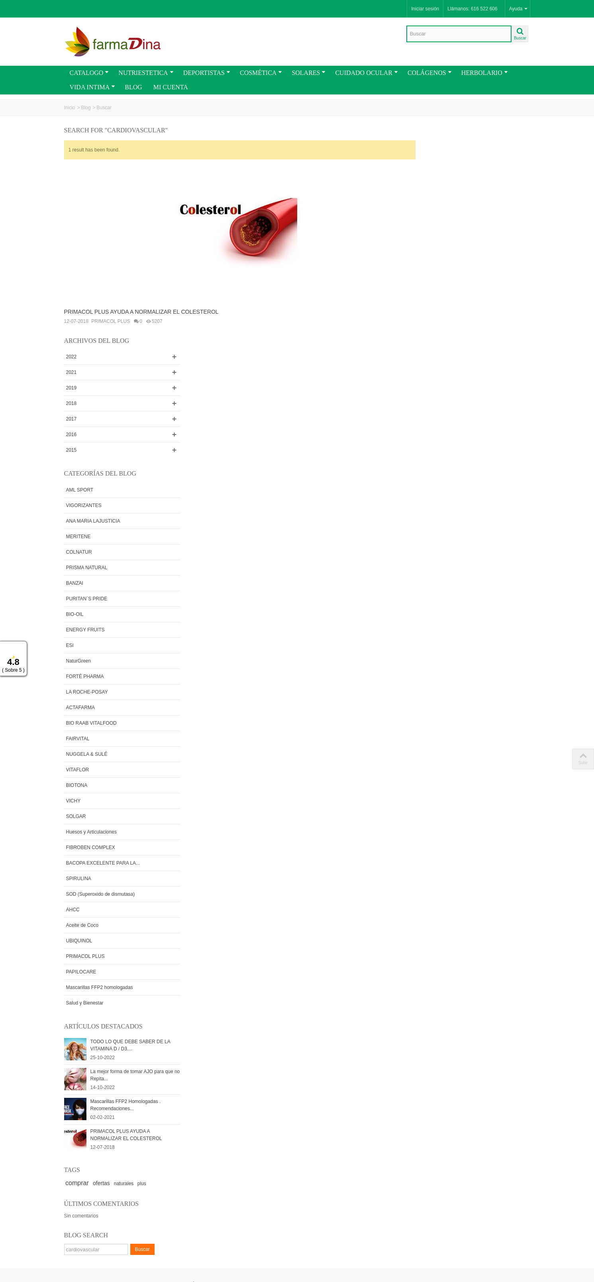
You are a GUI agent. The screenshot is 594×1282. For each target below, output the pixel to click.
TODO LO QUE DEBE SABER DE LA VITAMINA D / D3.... (489, 837)
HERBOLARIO (484, 72)
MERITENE (437, 328)
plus (500, 975)
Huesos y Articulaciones (450, 623)
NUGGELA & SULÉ (445, 546)
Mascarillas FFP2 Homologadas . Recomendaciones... (484, 897)
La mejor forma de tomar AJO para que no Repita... (486, 867)
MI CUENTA (170, 87)
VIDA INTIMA (93, 87)
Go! (157, 1247)
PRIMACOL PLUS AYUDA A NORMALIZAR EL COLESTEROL (141, 312)
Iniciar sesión (425, 9)
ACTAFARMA (439, 499)
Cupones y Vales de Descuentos (88, 1130)
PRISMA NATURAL (445, 359)
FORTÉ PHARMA (444, 468)
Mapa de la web (203, 1199)
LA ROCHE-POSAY (446, 483)
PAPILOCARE (440, 763)
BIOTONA (435, 577)
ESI (428, 437)
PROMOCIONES (85, 1183)
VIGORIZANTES (442, 297)
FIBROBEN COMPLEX (449, 639)
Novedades (79, 1191)
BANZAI (433, 375)
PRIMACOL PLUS (110, 321)
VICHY (432, 592)
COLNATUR (438, 343)
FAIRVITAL (436, 530)
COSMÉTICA (261, 72)
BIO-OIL (433, 406)
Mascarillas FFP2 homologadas (458, 779)
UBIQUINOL (438, 732)
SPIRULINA (437, 670)
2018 (430, 195)
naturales (482, 975)
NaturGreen (437, 452)
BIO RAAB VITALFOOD (450, 514)
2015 (430, 242)
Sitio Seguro (287, 1138)
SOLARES (308, 72)
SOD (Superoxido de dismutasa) (459, 685)
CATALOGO (89, 72)
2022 (430, 148)
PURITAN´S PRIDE (445, 390)
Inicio (69, 107)
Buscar (501, 1041)
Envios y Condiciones (89, 1088)
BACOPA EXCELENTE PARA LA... (462, 654)
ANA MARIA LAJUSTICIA (452, 312)
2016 (430, 226)
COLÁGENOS (430, 72)
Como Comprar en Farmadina (86, 1115)
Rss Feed (197, 1183)
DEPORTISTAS (206, 72)
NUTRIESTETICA (145, 72)
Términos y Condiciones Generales (92, 1100)
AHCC (431, 701)
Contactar (197, 1191)
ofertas (460, 975)
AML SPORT (438, 281)
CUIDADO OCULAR (366, 72)
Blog (86, 107)
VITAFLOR (436, 561)
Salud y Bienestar (443, 794)
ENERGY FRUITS (444, 421)
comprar (435, 974)
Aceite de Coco (441, 717)
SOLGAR (435, 608)
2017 (430, 211)
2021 (430, 164)
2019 (430, 180)
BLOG (133, 87)
